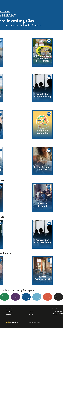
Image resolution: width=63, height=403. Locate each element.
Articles (31, 314)
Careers (8, 314)
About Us (9, 312)
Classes (31, 312)
